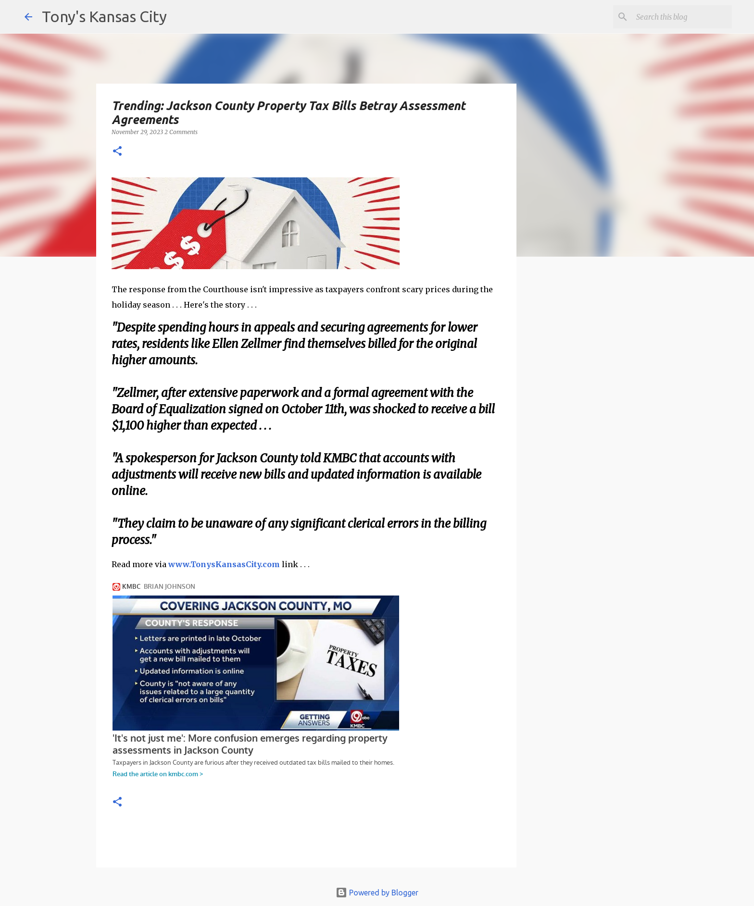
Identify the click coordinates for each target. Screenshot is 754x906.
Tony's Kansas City (104, 16)
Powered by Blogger (377, 892)
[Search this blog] (681, 16)
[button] (117, 151)
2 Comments (181, 132)
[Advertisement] (595, 430)
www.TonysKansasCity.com (224, 564)
